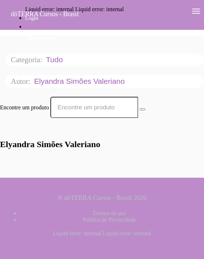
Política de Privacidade (109, 220)
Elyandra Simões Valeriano (80, 81)
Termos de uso (109, 213)
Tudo (55, 59)
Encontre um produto (24, 107)
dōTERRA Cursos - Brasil (45, 14)
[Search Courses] (142, 109)
